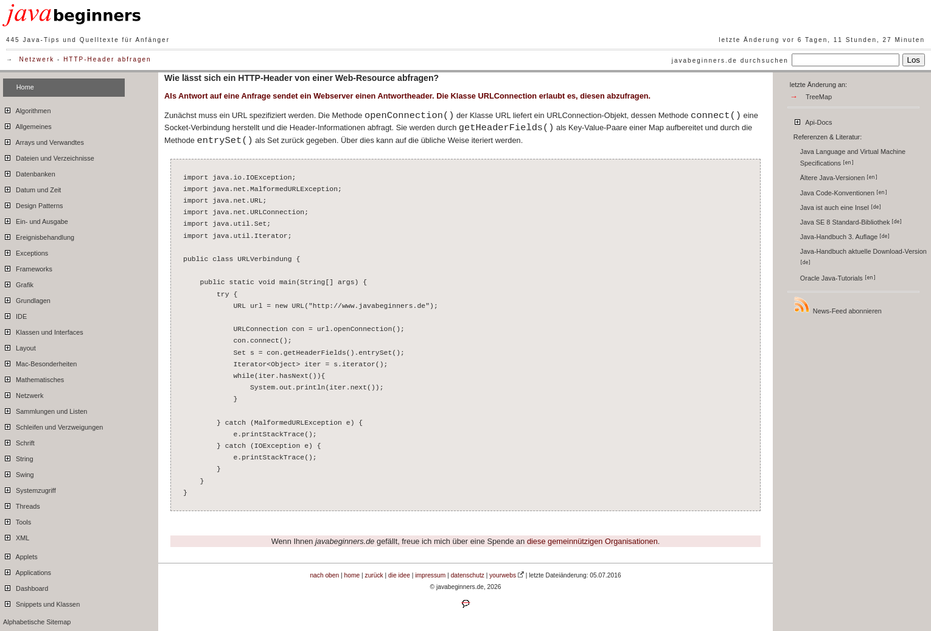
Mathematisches (33, 377)
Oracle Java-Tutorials (838, 278)
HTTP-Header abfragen (107, 59)
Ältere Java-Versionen (838, 177)
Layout (19, 346)
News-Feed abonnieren (837, 305)
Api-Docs (812, 120)
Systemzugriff (29, 488)
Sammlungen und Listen (45, 409)
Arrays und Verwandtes (43, 140)
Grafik (18, 282)
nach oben (324, 575)
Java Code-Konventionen (843, 193)
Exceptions (25, 251)
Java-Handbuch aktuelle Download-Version (864, 256)
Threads (21, 504)
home (352, 575)
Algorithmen (27, 108)
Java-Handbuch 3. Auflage (845, 236)
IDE (15, 314)
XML (16, 536)
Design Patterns (33, 203)
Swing (18, 472)
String (18, 456)
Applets (20, 554)
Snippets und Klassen (41, 602)
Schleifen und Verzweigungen (53, 425)
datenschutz (467, 575)
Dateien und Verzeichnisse (48, 156)
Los (914, 59)
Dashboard (25, 586)
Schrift (19, 441)
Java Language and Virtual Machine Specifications (852, 157)
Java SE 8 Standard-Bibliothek (851, 222)
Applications (27, 570)
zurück (374, 575)
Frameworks (27, 267)
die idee (399, 575)
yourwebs (502, 575)
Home (25, 87)
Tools (17, 520)
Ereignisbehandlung (38, 235)
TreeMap (819, 96)
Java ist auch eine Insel (840, 207)
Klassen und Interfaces (43, 330)
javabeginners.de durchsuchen (730, 60)
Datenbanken (29, 172)
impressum (430, 575)
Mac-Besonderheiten (40, 362)
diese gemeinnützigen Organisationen (592, 541)
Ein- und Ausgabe (35, 219)
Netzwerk (37, 59)
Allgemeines (27, 124)
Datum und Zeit (32, 188)
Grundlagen (27, 298)
